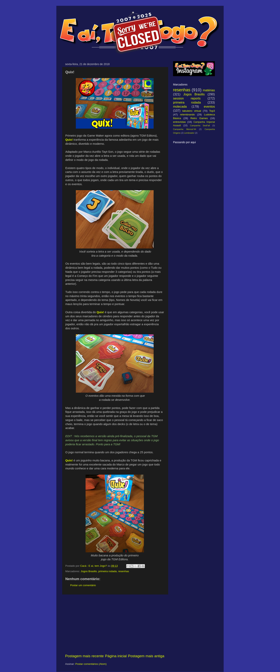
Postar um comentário (83, 585)
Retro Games (199, 118)
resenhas (123, 571)
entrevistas (179, 121)
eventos (209, 106)
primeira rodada (107, 571)
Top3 (212, 110)
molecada (180, 106)
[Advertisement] (115, 624)
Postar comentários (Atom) (91, 663)
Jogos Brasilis (89, 571)
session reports (186, 98)
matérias (209, 90)
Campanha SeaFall (200, 125)
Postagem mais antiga (146, 656)
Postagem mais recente (84, 656)
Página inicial (116, 656)
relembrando (187, 114)
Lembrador (189, 133)
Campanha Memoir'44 (184, 129)
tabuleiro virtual (191, 110)
